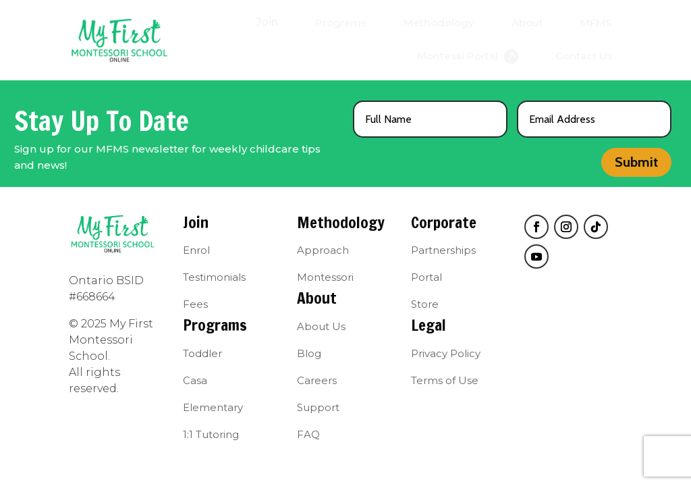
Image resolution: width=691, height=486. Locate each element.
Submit (636, 162)
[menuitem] (267, 22)
